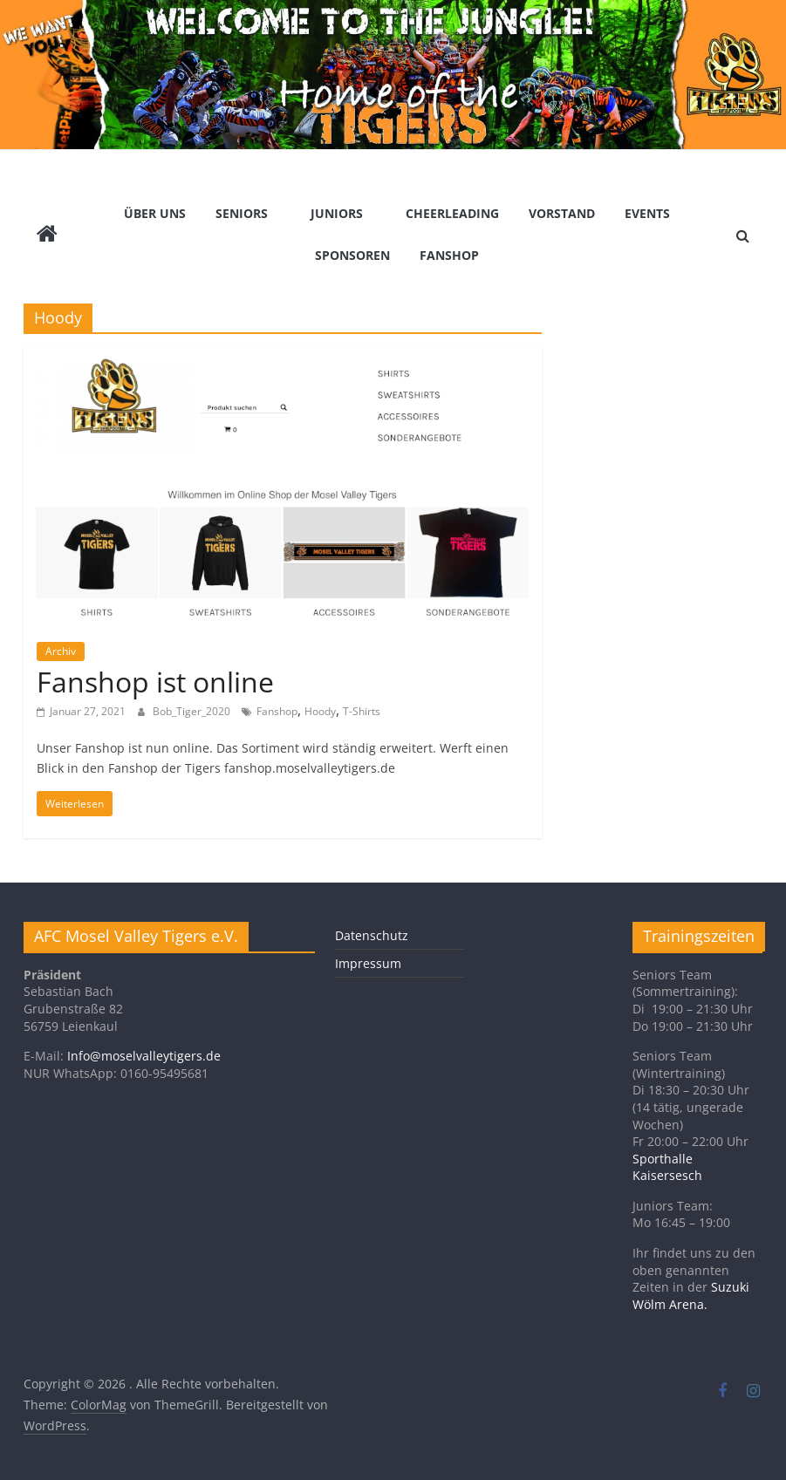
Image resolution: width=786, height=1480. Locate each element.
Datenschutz (371, 935)
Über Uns (155, 213)
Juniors (337, 213)
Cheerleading (452, 213)
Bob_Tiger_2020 (193, 711)
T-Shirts (361, 711)
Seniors (241, 213)
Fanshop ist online (155, 681)
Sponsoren (352, 255)
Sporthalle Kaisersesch (667, 1167)
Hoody (320, 711)
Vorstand (562, 213)
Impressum (368, 963)
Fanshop (449, 255)
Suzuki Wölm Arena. (690, 1296)
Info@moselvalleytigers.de (144, 1055)
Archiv (60, 651)
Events (647, 213)
